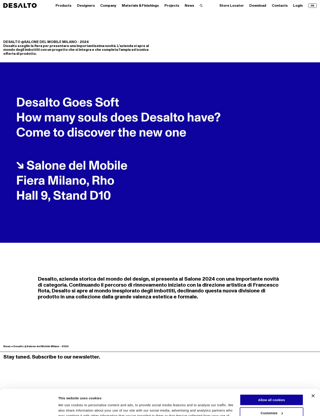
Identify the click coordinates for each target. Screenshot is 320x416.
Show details (68, 407)
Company (108, 5)
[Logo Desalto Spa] (20, 5)
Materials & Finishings (140, 5)
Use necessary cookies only (271, 400)
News (189, 5)
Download (257, 5)
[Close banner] (313, 369)
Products (64, 5)
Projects (171, 5)
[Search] (201, 5)
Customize (272, 387)
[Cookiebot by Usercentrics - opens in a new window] (28, 407)
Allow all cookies (271, 374)
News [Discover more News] (6, 346)
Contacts (280, 5)
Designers (86, 5)
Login (298, 5)
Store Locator (231, 5)
